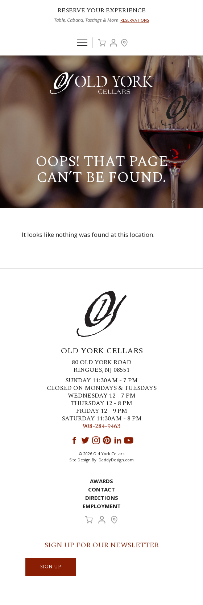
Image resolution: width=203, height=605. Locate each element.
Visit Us (124, 42)
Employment (102, 506)
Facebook (74, 440)
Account (113, 42)
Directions (101, 497)
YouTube (128, 440)
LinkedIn (118, 440)
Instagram (96, 440)
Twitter (85, 440)
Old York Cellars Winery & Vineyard (101, 83)
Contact (101, 489)
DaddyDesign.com (116, 459)
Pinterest (107, 440)
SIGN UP (50, 567)
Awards (101, 481)
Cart (101, 42)
